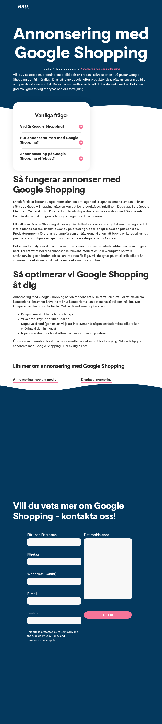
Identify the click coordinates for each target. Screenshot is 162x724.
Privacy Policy (50, 636)
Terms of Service (37, 640)
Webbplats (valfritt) (41, 574)
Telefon (32, 613)
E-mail (32, 594)
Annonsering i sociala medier (35, 379)
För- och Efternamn (42, 535)
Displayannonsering (96, 379)
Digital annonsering (65, 69)
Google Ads (133, 211)
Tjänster (46, 69)
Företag (33, 554)
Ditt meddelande (96, 535)
